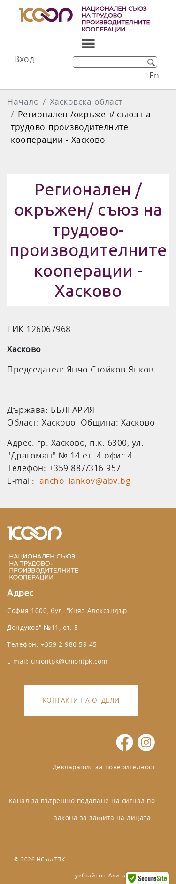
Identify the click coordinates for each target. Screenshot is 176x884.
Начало (23, 101)
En (154, 75)
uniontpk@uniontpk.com (69, 661)
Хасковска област (86, 101)
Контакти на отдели (81, 700)
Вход (24, 59)
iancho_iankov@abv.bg (83, 480)
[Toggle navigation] (88, 44)
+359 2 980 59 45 (69, 644)
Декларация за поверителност (104, 766)
